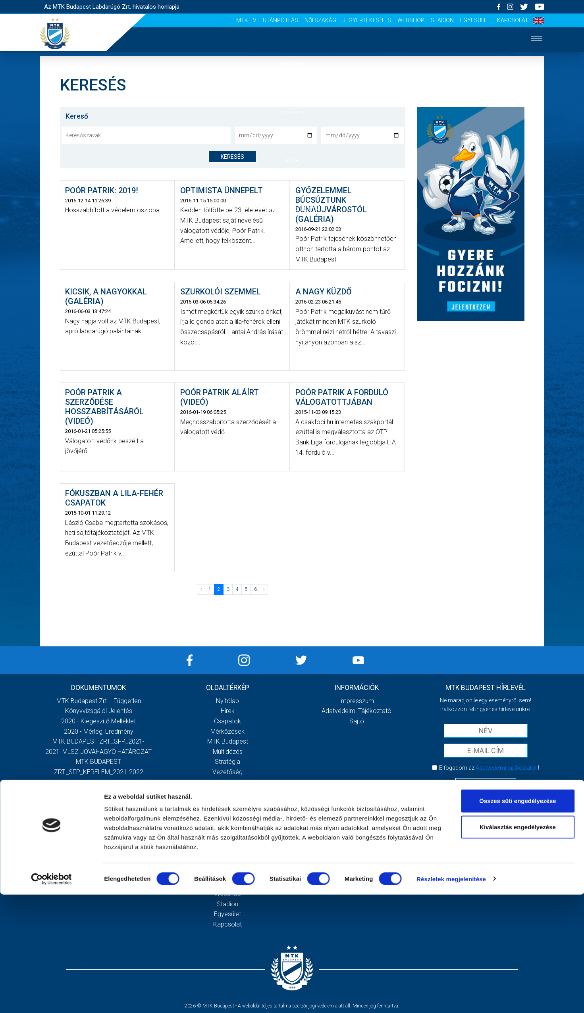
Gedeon (227, 782)
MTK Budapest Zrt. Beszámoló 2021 (98, 782)
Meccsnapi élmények (227, 802)
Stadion (442, 20)
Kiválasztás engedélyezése (518, 945)
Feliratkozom (486, 784)
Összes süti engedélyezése (517, 919)
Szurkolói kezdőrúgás (227, 812)
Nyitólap (292, 64)
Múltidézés (228, 751)
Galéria (292, 185)
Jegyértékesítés (367, 20)
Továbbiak (98, 816)
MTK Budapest (227, 741)
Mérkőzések (292, 136)
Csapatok (292, 112)
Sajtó (227, 832)
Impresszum (356, 701)
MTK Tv (246, 20)
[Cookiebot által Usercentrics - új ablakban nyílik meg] (51, 997)
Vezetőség (227, 772)
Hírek (292, 88)
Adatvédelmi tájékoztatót (506, 768)
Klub (292, 160)
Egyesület (475, 20)
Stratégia (227, 761)
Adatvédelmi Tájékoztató (356, 711)
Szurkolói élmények (292, 209)
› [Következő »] (264, 589)
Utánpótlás (280, 20)
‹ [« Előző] (201, 589)
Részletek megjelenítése (451, 997)
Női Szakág (320, 20)
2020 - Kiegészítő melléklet (98, 721)
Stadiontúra (228, 823)
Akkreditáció (292, 233)
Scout (227, 843)
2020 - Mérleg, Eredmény (98, 731)
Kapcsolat (512, 20)
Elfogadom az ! (489, 768)
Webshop (410, 20)
